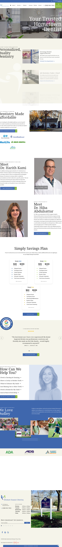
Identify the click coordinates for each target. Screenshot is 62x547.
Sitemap (13, 538)
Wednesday (18, 509)
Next (27, 522)
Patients (25, 5)
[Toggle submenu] (15, 5)
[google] (5, 532)
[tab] (29, 350)
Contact (40, 5)
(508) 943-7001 (49, 5)
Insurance (31, 5)
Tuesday (17, 508)
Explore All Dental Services (8, 396)
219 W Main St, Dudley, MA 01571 (56, 1)
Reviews (35, 5)
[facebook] (2, 532)
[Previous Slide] (1, 338)
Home (11, 5)
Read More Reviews (30, 354)
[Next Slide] (60, 338)
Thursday (17, 511)
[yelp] (8, 532)
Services (19, 5)
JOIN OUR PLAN (30, 314)
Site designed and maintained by (9, 542)
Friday (16, 513)
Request (58, 5)
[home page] (5, 5)
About (14, 5)
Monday (17, 506)
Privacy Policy (18, 538)
